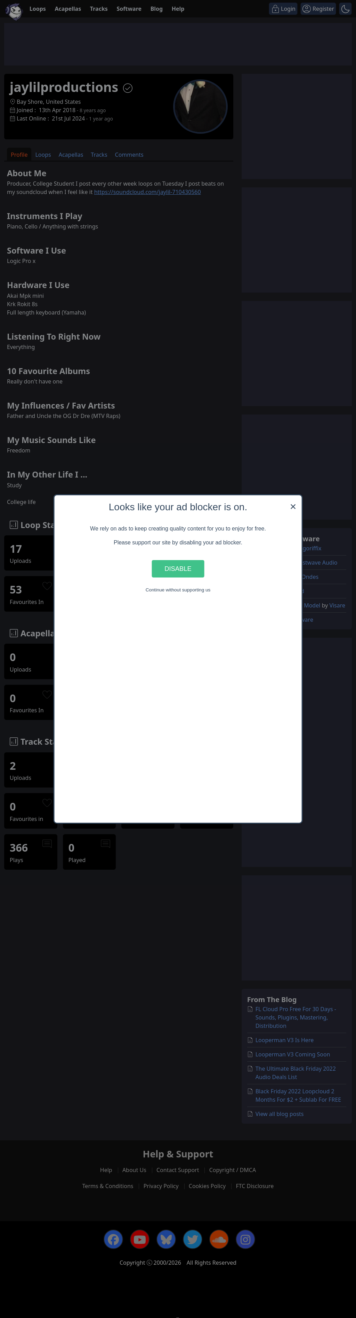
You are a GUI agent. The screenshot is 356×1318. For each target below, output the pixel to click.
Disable (178, 568)
